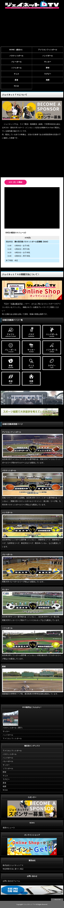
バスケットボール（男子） (13, 728)
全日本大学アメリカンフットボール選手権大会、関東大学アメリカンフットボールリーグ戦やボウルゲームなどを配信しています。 (32, 447)
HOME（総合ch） (16, 50)
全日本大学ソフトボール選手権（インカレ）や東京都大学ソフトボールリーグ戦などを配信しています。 (32, 643)
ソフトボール (16, 68)
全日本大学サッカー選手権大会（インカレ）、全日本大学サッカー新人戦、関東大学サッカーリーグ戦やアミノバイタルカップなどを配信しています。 (32, 605)
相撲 (47, 80)
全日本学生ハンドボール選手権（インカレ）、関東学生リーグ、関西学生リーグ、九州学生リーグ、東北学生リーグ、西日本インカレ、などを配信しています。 (32, 530)
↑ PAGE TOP (57, 899)
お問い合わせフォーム (11, 881)
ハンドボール (47, 56)
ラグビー (47, 74)
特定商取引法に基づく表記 (13, 869)
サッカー (47, 62)
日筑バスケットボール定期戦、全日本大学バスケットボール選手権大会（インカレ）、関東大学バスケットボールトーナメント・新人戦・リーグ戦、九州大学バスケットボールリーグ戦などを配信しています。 (32, 488)
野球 (47, 68)
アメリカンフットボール (47, 50)
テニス (16, 74)
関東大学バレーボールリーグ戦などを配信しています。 (32, 568)
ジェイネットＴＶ (30, 904)
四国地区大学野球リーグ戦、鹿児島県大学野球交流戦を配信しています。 (32, 680)
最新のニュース (9, 828)
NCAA (16, 86)
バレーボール (16, 62)
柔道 (16, 80)
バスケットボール (16, 56)
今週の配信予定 (17, 304)
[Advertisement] (32, 28)
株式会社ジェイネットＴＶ (13, 865)
